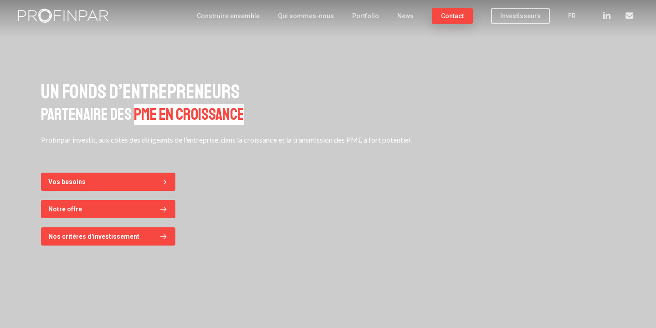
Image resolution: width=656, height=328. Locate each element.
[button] (108, 182)
